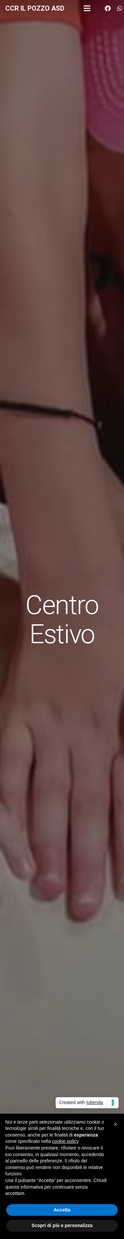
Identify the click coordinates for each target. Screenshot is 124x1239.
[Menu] (87, 8)
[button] (115, 1124)
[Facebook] (108, 8)
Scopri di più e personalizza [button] (61, 1225)
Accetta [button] (62, 1209)
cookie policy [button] (65, 1141)
